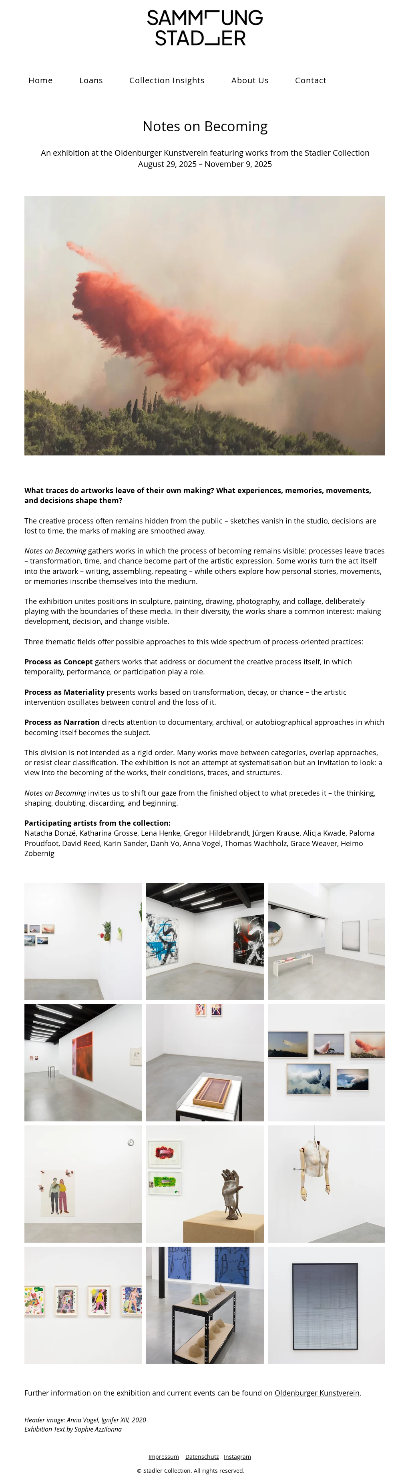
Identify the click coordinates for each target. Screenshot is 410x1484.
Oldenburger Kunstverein (317, 1393)
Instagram (237, 1456)
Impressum (164, 1456)
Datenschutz (202, 1456)
